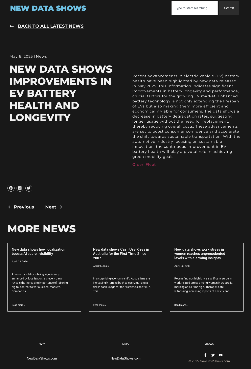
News (41, 56)
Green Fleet (144, 164)
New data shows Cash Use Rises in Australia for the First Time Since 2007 (121, 253)
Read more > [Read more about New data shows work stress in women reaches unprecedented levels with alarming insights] (181, 305)
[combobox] (195, 8)
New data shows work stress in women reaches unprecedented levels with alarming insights (199, 253)
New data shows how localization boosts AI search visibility (38, 251)
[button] (10, 188)
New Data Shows (48, 8)
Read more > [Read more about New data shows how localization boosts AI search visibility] (18, 305)
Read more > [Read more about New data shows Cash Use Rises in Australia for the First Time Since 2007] (99, 305)
